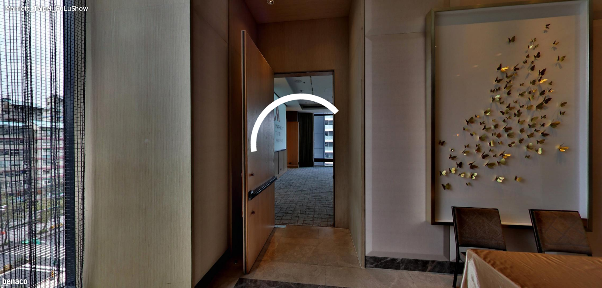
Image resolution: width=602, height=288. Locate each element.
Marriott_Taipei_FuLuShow (46, 9)
